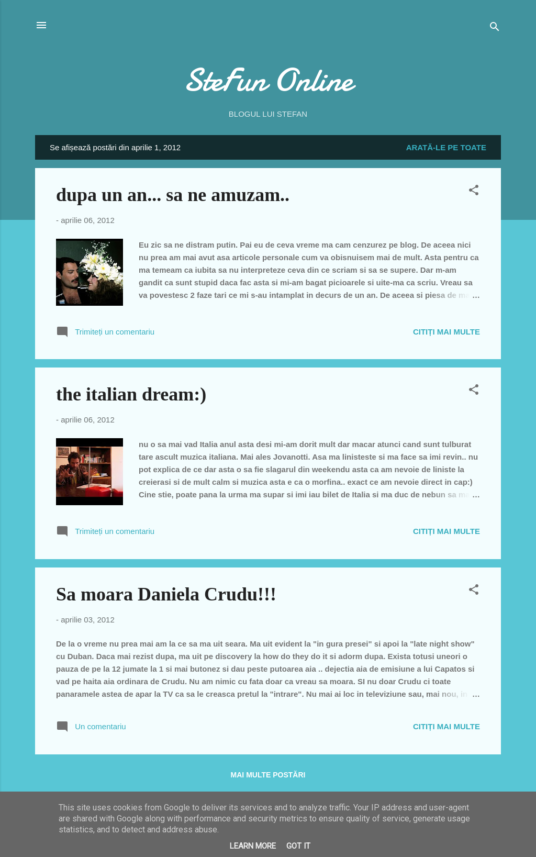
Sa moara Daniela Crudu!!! (166, 594)
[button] (473, 192)
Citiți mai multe (446, 331)
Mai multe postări (268, 775)
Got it (298, 846)
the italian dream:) (131, 394)
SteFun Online (268, 80)
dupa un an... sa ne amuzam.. (172, 194)
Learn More (253, 846)
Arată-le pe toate (446, 147)
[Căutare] (494, 28)
